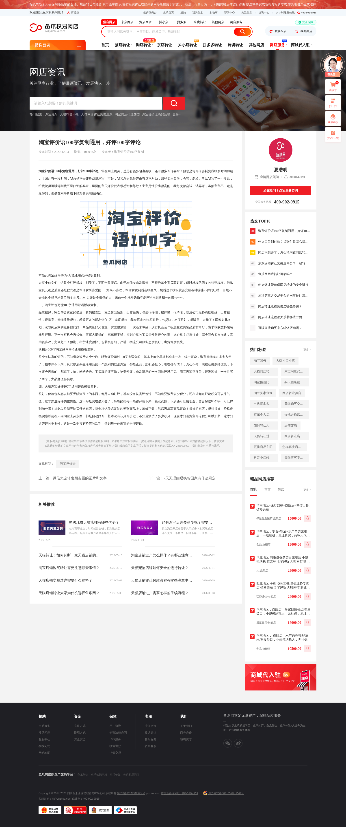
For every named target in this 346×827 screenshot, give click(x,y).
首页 (105, 45)
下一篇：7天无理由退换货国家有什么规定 (182, 478)
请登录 (73, 12)
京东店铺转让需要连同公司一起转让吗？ (284, 263)
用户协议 (115, 726)
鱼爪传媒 (115, 774)
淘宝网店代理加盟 (127, 114)
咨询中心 (264, 12)
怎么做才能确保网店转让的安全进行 (283, 285)
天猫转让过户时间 (266, 436)
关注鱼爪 (246, 12)
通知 (183, 12)
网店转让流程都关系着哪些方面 (280, 317)
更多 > (307, 349)
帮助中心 (229, 12)
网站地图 (44, 752)
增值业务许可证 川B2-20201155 (179, 793)
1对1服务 (115, 739)
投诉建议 (150, 732)
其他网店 (256, 45)
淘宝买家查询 (263, 393)
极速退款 (115, 746)
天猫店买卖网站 (295, 457)
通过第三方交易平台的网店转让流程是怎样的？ (284, 295)
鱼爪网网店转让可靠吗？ (275, 274)
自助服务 (44, 726)
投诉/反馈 (333, 138)
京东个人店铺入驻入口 (266, 414)
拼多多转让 (212, 45)
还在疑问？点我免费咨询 (280, 190)
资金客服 (150, 746)
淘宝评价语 (68, 463)
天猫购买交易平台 (296, 404)
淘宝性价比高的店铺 (156, 114)
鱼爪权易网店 (131, 774)
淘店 (281, 489)
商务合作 (186, 732)
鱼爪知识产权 (99, 774)
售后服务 (150, 739)
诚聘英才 (186, 739)
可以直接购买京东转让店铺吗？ (280, 328)
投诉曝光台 (150, 12)
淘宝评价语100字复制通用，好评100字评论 (284, 231)
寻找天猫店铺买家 (296, 414)
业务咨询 (150, 726)
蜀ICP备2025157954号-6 (131, 793)
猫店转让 (122, 45)
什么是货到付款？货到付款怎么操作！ (284, 241)
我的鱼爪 (197, 12)
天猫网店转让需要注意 (96, 114)
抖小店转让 (187, 43)
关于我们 (186, 726)
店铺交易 (290, 425)
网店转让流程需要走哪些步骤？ (280, 306)
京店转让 (164, 45)
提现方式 (80, 732)
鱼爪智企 (83, 774)
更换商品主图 (263, 447)
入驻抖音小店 (69, 114)
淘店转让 (143, 43)
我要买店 (277, 31)
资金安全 (80, 739)
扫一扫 (331, 102)
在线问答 (44, 746)
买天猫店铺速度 (295, 382)
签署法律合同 (118, 732)
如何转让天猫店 (265, 425)
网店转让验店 (291, 393)
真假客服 (333, 122)
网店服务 (277, 43)
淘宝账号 (51, 114)
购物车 (214, 12)
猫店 (253, 490)
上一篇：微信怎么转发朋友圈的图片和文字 (73, 478)
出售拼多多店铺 (265, 404)
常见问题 (44, 732)
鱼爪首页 (168, 12)
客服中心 (44, 739)
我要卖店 (303, 31)
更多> (177, 114)
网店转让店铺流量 (296, 436)
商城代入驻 (300, 45)
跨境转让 (235, 45)
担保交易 (115, 752)
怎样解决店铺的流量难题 (294, 447)
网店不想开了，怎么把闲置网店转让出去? (284, 252)
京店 (267, 489)
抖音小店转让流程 (266, 457)
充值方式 (80, 726)
